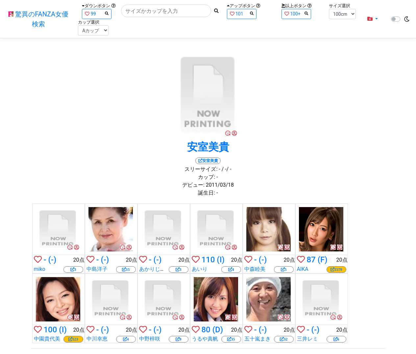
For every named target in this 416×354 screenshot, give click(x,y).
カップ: (206, 177)
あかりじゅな (155, 269)
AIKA (302, 269)
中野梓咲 (149, 339)
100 (50, 329)
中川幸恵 (97, 339)
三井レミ (307, 339)
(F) (323, 259)
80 (205, 329)
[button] (372, 19)
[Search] (166, 11)
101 (242, 14)
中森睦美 (254, 269)
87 (310, 259)
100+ (296, 14)
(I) (221, 259)
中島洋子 (97, 269)
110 (208, 259)
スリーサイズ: (200, 169)
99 (97, 14)
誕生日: (206, 193)
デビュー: (193, 185)
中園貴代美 (47, 339)
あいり (200, 269)
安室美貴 (208, 147)
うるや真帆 (205, 339)
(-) (52, 259)
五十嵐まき (257, 339)
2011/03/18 (220, 185)
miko (39, 269)
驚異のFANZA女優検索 (38, 19)
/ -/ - (227, 169)
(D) (217, 329)
